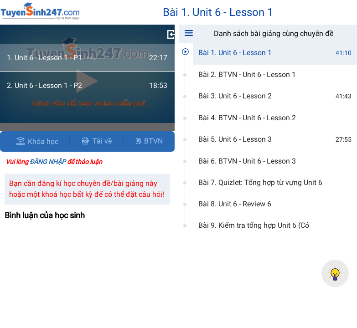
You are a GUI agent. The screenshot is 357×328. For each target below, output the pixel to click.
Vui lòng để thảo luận (53, 161)
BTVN (149, 141)
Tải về (96, 141)
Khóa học (43, 141)
